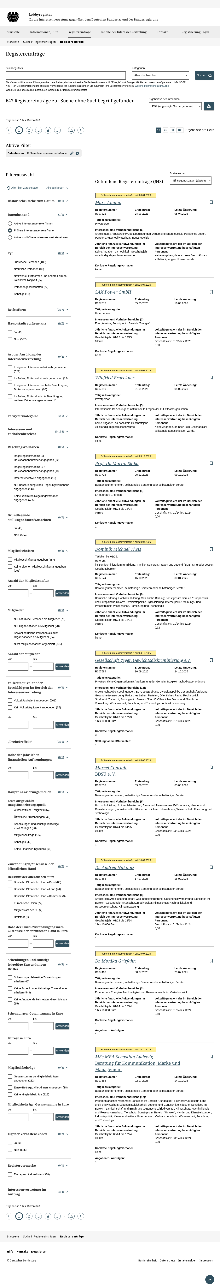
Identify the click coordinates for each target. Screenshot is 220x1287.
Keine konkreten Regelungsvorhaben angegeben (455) (36, 498)
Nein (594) (20, 535)
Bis (35, 585)
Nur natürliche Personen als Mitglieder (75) (39, 619)
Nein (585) (20, 1149)
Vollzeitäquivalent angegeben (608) (35, 700)
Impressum (206, 1260)
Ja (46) (18, 332)
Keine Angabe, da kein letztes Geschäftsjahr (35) (40, 1001)
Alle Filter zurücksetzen (22, 188)
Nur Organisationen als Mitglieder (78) (37, 626)
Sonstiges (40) (22, 841)
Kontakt (162, 34)
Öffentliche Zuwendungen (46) (32, 817)
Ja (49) (18, 528)
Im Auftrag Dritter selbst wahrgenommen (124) (41, 378)
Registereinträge (79, 32)
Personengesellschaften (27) (31, 287)
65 (72, 129)
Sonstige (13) (22, 293)
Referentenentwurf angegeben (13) (35, 478)
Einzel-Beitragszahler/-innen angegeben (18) (41, 1087)
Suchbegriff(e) (14, 68)
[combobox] (160, 75)
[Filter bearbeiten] (71, 153)
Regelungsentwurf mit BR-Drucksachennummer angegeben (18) (37, 469)
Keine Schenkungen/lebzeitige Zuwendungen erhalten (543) (41, 990)
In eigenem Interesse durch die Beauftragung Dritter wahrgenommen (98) (41, 387)
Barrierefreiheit (147, 1260)
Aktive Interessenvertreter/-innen (33, 223)
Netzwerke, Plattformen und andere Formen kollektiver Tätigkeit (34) (40, 278)
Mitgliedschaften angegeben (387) (34, 559)
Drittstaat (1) (21, 917)
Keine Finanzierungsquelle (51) (32, 848)
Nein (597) (20, 339)
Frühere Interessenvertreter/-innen (34, 230)
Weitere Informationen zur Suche (152, 86)
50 (173, 130)
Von (10, 585)
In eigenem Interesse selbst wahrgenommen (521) (40, 369)
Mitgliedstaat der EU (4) (28, 910)
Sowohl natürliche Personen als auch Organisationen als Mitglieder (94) (36, 635)
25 (166, 130)
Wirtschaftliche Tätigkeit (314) (31, 810)
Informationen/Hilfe (44, 34)
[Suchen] (204, 75)
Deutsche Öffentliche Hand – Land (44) (37, 889)
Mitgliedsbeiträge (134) (27, 835)
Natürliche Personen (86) (29, 269)
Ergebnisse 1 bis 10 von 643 (23, 120)
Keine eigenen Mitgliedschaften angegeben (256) (40, 568)
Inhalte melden (187, 1260)
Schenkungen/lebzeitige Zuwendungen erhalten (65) (37, 979)
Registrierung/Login (195, 34)
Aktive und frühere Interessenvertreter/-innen (41, 237)
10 (159, 130)
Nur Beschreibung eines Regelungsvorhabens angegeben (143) (41, 487)
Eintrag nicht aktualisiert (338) (32, 1174)
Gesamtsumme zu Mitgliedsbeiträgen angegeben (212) (36, 1078)
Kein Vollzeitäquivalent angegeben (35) (37, 707)
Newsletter (39, 1251)
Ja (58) (18, 1142)
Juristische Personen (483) (30, 262)
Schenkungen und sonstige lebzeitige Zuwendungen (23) (36, 826)
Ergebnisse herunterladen (164, 99)
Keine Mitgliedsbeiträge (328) (31, 1094)
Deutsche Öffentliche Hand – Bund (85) (37, 882)
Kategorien (138, 68)
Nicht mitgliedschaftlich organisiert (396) (38, 644)
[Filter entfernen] (77, 153)
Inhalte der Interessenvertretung (124, 34)
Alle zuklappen (57, 188)
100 (180, 130)
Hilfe (10, 1251)
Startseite (13, 34)
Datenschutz (167, 1260)
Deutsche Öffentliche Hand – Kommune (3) (40, 896)
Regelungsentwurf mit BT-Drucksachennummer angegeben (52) (37, 458)
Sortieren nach (178, 173)
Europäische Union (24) (28, 903)
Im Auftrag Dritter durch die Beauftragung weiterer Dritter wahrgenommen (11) (38, 398)
